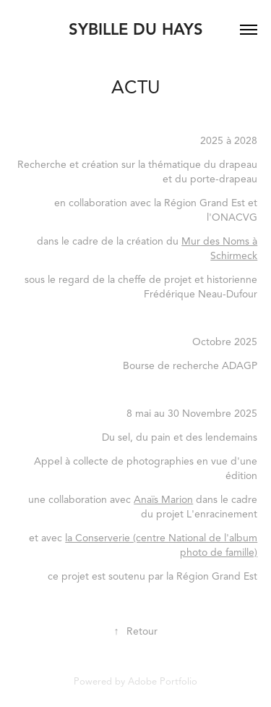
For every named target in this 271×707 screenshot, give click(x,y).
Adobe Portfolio (162, 681)
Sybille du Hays (136, 29)
